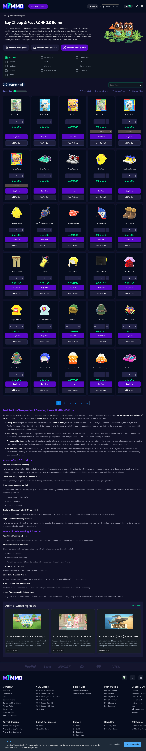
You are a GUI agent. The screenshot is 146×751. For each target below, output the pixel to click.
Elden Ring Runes (111, 729)
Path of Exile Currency (82, 694)
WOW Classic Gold (43, 700)
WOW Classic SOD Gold (45, 706)
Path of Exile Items (80, 691)
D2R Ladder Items (42, 729)
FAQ (4, 697)
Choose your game (38, 6)
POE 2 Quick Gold (111, 697)
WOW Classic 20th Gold (45, 694)
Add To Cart (16, 143)
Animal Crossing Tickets (12, 729)
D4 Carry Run (78, 735)
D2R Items (40, 726)
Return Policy (8, 709)
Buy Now (16, 137)
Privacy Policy (8, 706)
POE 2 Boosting (110, 703)
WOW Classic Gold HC (44, 703)
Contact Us (7, 694)
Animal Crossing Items (12, 732)
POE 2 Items (109, 694)
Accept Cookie (133, 744)
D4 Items (77, 726)
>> (87, 403)
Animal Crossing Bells (11, 726)
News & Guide (8, 712)
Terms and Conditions (12, 703)
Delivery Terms (9, 700)
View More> (136, 606)
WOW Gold (40, 709)
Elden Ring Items (110, 726)
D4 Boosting (78, 732)
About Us (6, 691)
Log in (107, 6)
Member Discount (10, 715)
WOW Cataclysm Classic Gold (48, 697)
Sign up (116, 6)
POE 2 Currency (110, 691)
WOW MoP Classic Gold (45, 691)
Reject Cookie (114, 744)
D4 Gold (76, 729)
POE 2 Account (110, 706)
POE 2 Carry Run (110, 700)
